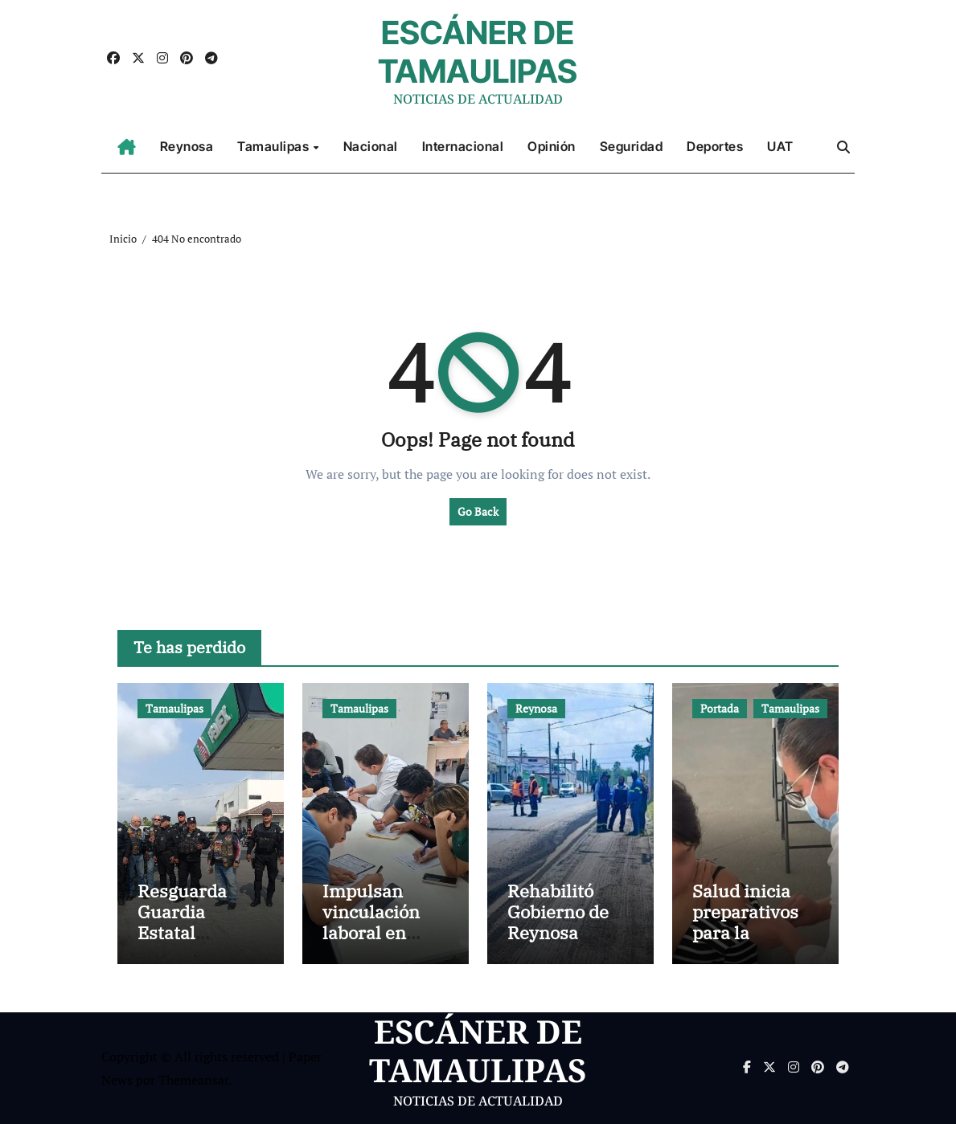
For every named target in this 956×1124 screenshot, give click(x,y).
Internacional (463, 146)
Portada (719, 708)
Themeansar (193, 1080)
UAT (780, 146)
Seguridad (631, 146)
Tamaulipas (274, 146)
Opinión (551, 146)
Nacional (370, 146)
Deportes (715, 146)
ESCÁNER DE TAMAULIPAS (477, 52)
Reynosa (187, 146)
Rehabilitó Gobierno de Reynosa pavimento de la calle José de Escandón (568, 943)
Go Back (478, 511)
